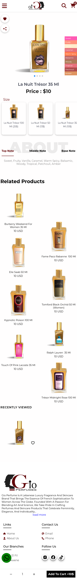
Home (11, 533)
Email (49, 533)
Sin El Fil (12, 555)
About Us (13, 538)
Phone (49, 538)
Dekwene (13, 560)
